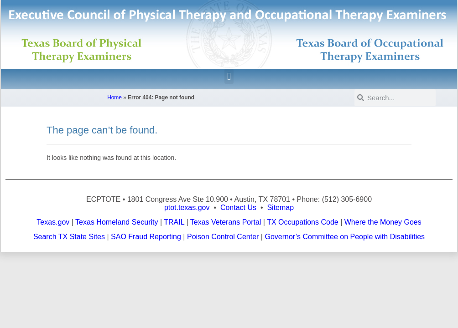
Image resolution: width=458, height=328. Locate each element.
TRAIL (174, 222)
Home (114, 97)
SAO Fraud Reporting (146, 237)
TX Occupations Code (302, 222)
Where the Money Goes (383, 222)
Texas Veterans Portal (225, 222)
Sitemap (280, 207)
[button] (228, 76)
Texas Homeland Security (116, 222)
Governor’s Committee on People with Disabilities (345, 237)
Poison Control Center (223, 237)
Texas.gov (52, 222)
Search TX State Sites (69, 237)
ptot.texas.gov (187, 207)
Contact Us (238, 207)
